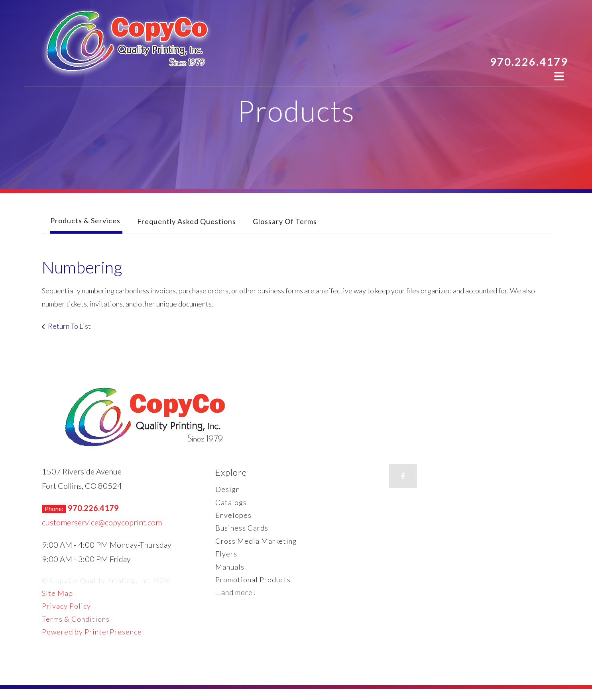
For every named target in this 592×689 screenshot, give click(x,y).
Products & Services (85, 220)
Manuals (229, 566)
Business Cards (241, 527)
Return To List (69, 326)
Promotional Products (253, 579)
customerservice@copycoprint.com (102, 522)
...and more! (235, 592)
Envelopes (233, 515)
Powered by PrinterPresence (92, 631)
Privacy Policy (66, 605)
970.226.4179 (529, 61)
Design (227, 489)
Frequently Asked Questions (186, 221)
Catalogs (231, 502)
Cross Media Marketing (256, 541)
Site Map (57, 593)
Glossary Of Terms (285, 221)
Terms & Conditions (76, 619)
